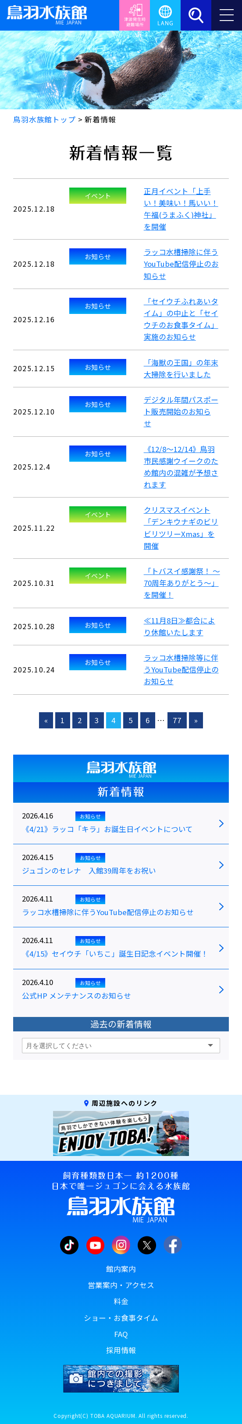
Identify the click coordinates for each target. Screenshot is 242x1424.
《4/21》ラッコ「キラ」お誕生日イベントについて (107, 829)
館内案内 (121, 1269)
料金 (121, 1301)
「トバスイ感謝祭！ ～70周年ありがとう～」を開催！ (182, 583)
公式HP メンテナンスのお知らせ (76, 996)
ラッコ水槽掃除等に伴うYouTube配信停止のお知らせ (181, 669)
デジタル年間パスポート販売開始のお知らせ (181, 411)
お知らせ (98, 256)
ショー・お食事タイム (121, 1318)
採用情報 (121, 1350)
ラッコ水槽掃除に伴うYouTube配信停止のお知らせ (181, 264)
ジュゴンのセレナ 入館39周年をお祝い (89, 871)
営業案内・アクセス (121, 1285)
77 (177, 720)
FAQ (121, 1334)
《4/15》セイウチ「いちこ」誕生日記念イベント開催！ (115, 954)
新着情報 (121, 791)
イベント (98, 195)
